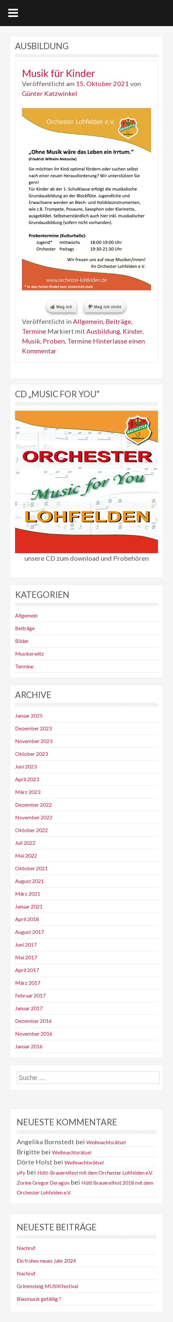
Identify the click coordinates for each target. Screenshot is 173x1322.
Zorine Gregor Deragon (43, 1182)
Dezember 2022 (33, 804)
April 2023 (27, 779)
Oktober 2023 (31, 754)
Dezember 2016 (33, 1021)
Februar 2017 (30, 995)
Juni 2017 (26, 944)
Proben (54, 341)
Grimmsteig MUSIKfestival (47, 1286)
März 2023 (27, 792)
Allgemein (88, 321)
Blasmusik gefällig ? (39, 1299)
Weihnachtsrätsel (106, 1142)
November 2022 (33, 817)
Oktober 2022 (31, 830)
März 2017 (27, 983)
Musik (31, 341)
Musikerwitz (29, 653)
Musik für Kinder (58, 73)
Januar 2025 (29, 715)
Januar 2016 (29, 1046)
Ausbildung (103, 331)
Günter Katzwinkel (49, 93)
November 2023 (33, 741)
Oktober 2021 (31, 868)
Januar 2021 (29, 906)
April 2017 (27, 970)
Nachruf (26, 1248)
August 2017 (29, 932)
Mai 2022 (26, 855)
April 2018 (27, 919)
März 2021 (27, 893)
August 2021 (29, 881)
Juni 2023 (26, 766)
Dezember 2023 (33, 728)
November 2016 (33, 1033)
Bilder (22, 641)
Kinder (133, 331)
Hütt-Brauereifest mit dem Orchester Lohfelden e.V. (95, 1172)
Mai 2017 (26, 957)
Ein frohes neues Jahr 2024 (46, 1260)
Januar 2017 (29, 1008)
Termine (34, 331)
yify (21, 1172)
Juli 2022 (25, 843)
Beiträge (118, 321)
